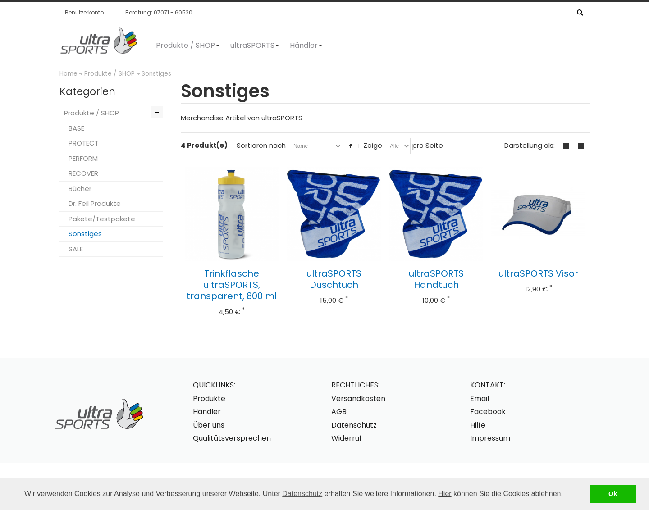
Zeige (372, 145)
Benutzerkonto (84, 12)
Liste (581, 146)
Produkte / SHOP (109, 73)
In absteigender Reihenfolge (350, 146)
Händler (207, 411)
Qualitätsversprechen (232, 438)
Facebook (488, 411)
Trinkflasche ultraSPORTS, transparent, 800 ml (232, 284)
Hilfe (477, 425)
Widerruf (346, 438)
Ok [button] (612, 493)
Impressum (490, 438)
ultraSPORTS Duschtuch (333, 279)
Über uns (208, 425)
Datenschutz (302, 493)
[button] (566, 494)
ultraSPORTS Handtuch (436, 279)
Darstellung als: (529, 145)
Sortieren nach (261, 145)
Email (479, 398)
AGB (339, 411)
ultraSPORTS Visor (538, 273)
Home (68, 73)
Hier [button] (444, 493)
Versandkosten (358, 398)
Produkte (209, 398)
